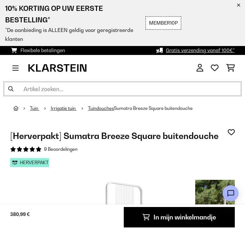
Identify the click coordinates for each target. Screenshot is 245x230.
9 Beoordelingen (61, 149)
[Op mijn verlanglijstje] (231, 132)
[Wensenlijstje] (215, 68)
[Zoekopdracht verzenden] (10, 89)
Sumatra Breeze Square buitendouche (153, 108)
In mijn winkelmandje (179, 217)
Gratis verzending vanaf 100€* (200, 50)
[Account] (200, 68)
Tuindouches (101, 108)
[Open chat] (231, 193)
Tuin (34, 108)
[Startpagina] (21, 108)
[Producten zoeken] (122, 88)
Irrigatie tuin (64, 108)
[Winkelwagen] (230, 68)
